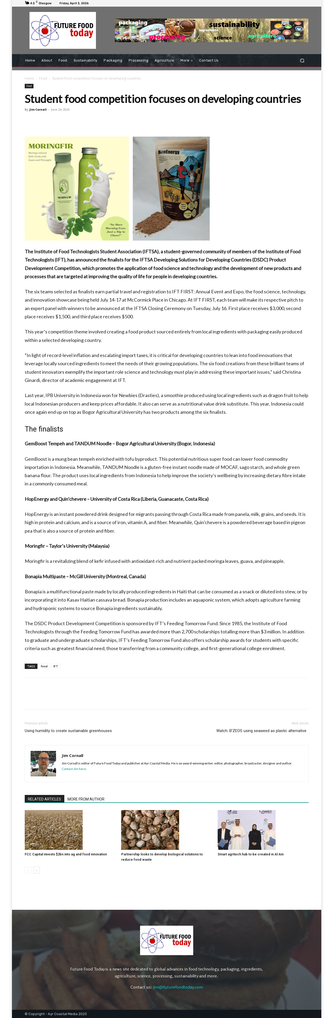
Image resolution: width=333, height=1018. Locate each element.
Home (29, 78)
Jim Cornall (38, 109)
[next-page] (36, 870)
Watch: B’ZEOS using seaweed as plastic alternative (262, 730)
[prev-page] (28, 870)
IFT (55, 666)
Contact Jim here (74, 769)
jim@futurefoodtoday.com (178, 987)
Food (43, 78)
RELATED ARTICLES (44, 799)
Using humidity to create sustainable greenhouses (68, 730)
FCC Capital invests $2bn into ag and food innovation (66, 854)
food (44, 666)
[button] (302, 60)
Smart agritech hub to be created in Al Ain (251, 854)
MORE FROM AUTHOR (86, 799)
